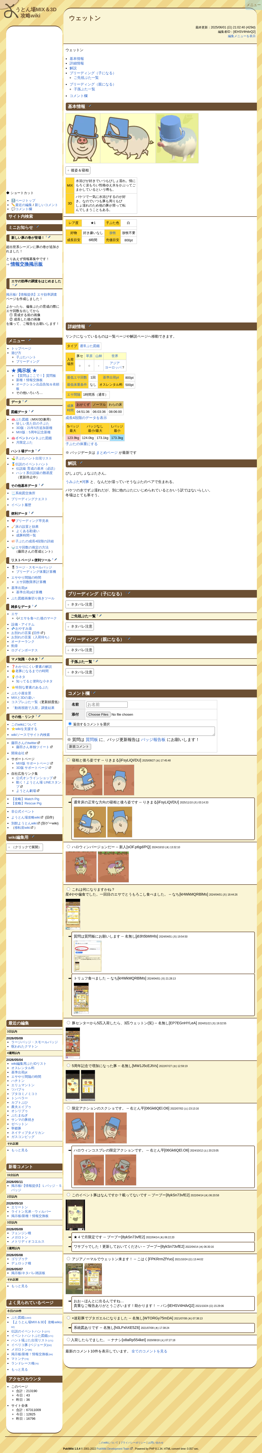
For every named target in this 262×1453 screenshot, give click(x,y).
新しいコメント (46, 205)
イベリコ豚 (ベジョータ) (31, 1345)
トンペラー (19, 1098)
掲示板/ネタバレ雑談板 (28, 1273)
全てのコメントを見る (149, 1353)
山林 (98, 356)
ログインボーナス (24, 650)
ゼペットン (19, 1124)
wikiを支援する (26, 729)
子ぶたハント (26, 357)
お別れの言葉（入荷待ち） (31, 637)
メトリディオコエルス (28, 1241)
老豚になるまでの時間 (32, 671)
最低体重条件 (77, 384)
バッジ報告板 (153, 741)
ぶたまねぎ (19, 1115)
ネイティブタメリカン (28, 1133)
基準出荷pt (111, 377)
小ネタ (20, 677)
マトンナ (20, 1359)
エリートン (19, 1207)
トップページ (21, 348)
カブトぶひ (19, 1102)
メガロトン (19, 1237)
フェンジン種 (21, 1233)
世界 (115, 356)
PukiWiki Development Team (113, 1448)
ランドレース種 (25, 1363)
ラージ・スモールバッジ (33, 567)
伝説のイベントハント (32, 464)
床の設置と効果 (27, 527)
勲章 (14, 646)
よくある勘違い (27, 531)
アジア (115, 363)
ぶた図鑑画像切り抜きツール (32, 598)
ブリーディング (27, 361)
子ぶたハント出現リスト (33, 458)
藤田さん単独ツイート (32, 747)
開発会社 (18, 753)
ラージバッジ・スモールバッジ (34, 1042)
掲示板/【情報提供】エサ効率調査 (31, 294)
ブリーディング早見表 (32, 521)
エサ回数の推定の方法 (32, 547)
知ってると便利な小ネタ (34, 681)
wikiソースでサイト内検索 (30, 735)
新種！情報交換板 (29, 380)
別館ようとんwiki (24, 823)
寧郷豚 (16, 1128)
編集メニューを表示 (242, 36)
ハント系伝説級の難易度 (34, 473)
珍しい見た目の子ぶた (32, 423)
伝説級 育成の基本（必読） (36, 468)
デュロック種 (21, 1263)
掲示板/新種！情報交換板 (30, 1216)
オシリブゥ (19, 1111)
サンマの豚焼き (23, 1120)
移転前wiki (22, 828)
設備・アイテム (23, 624)
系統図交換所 (25, 493)
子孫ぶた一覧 (84, 89)
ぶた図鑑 (22, 419)
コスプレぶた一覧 (24, 702)
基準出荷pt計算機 (29, 592)
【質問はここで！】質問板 (36, 376)
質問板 (92, 741)
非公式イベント (23, 811)
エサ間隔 (73, 394)
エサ (14, 614)
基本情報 (77, 59)
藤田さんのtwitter (24, 743)
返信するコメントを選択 (89, 724)
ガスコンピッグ (23, 1137)
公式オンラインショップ (34, 778)
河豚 (85, 482)
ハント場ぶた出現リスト (32, 1340)
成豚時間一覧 (26, 535)
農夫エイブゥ (21, 1107)
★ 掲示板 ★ (24, 370)
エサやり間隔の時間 (26, 577)
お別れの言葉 (21, 633)
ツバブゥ (18, 1089)
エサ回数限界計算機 (31, 582)
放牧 (112, 233)
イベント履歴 (21, 505)
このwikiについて (24, 724)
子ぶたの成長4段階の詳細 (34, 541)
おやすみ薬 (23, 628)
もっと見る (19, 1150)
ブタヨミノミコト (24, 1094)
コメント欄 (79, 96)
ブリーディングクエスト (29, 499)
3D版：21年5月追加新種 (34, 428)
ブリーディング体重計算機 (36, 572)
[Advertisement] (161, 282)
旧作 (36, 633)
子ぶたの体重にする (82, 444)
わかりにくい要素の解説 (33, 667)
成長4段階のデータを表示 (86, 418)
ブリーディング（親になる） (93, 84)
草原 (89, 356)
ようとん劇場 (26, 791)
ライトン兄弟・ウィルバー (31, 1211)
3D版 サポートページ (32, 768)
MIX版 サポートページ (33, 763)
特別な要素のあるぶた (32, 687)
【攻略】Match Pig (25, 799)
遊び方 (16, 353)
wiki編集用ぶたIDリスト (29, 1063)
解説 (73, 68)
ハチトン (18, 1081)
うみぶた (73, 482)
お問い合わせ (155, 1442)
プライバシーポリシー (133, 1442)
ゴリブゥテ (19, 1259)
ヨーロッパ (113, 367)
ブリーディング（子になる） (93, 73)
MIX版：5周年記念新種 (33, 432)
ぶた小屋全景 (21, 693)
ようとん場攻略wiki (25, 817)
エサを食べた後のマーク (38, 618)
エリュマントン (23, 1085)
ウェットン (85, 18)
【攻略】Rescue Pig (26, 803)
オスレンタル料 (23, 1068)
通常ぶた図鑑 (90, 346)
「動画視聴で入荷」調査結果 (32, 708)
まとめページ (107, 452)
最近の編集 (23, 205)
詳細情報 (77, 63)
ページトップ (25, 200)
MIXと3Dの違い (23, 697)
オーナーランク (23, 641)
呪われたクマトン (24, 1046)
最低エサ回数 (77, 377)
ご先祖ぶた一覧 (86, 78)
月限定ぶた (24, 442)
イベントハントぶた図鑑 (32, 1336)
